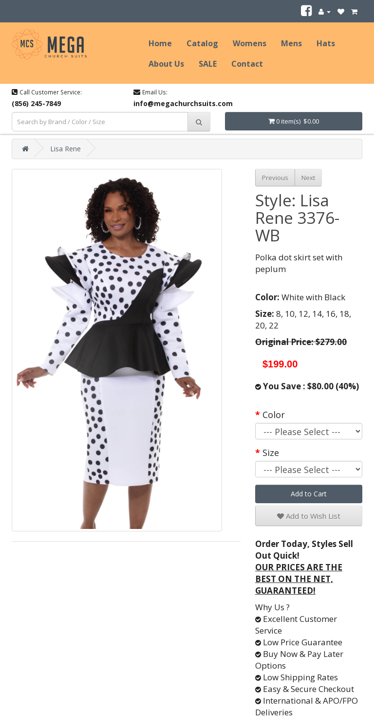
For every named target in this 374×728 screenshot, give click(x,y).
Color (273, 414)
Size (270, 452)
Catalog (202, 43)
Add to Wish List (308, 516)
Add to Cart (309, 493)
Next (308, 177)
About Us (166, 63)
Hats (326, 43)
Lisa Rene (65, 148)
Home (160, 43)
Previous (275, 177)
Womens (249, 43)
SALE (208, 63)
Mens (291, 43)
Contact (247, 63)
